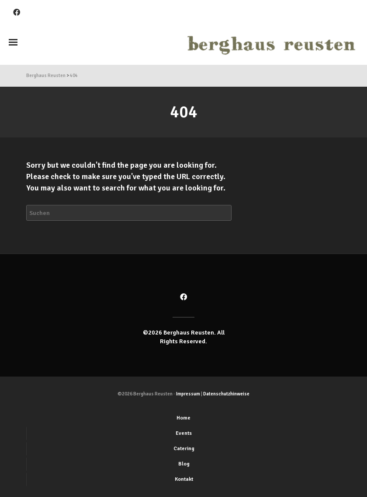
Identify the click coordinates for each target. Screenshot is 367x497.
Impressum (188, 394)
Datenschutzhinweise (226, 394)
